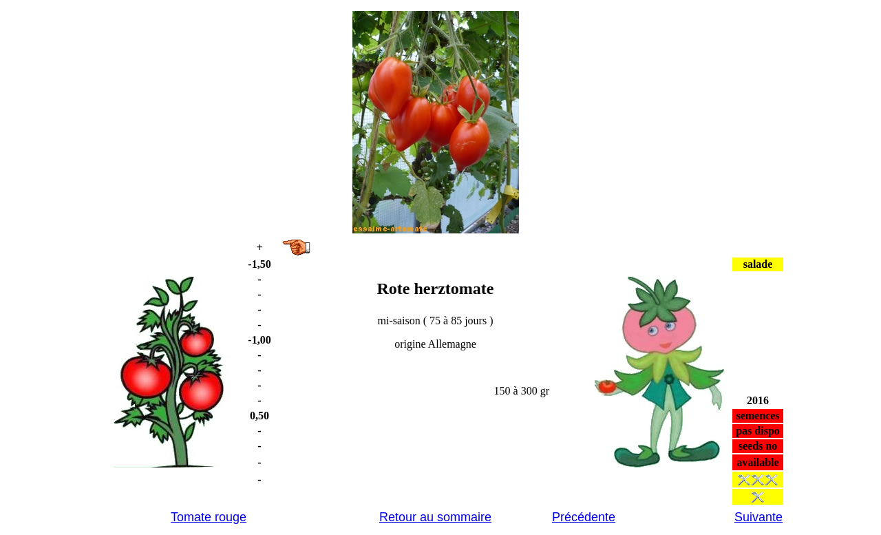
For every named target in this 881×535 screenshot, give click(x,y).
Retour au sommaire (435, 517)
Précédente (583, 517)
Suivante (758, 517)
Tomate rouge (208, 517)
